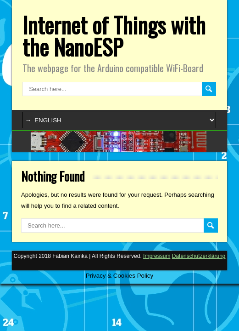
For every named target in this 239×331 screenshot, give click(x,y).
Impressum (156, 256)
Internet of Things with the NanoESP (114, 35)
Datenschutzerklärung (199, 256)
